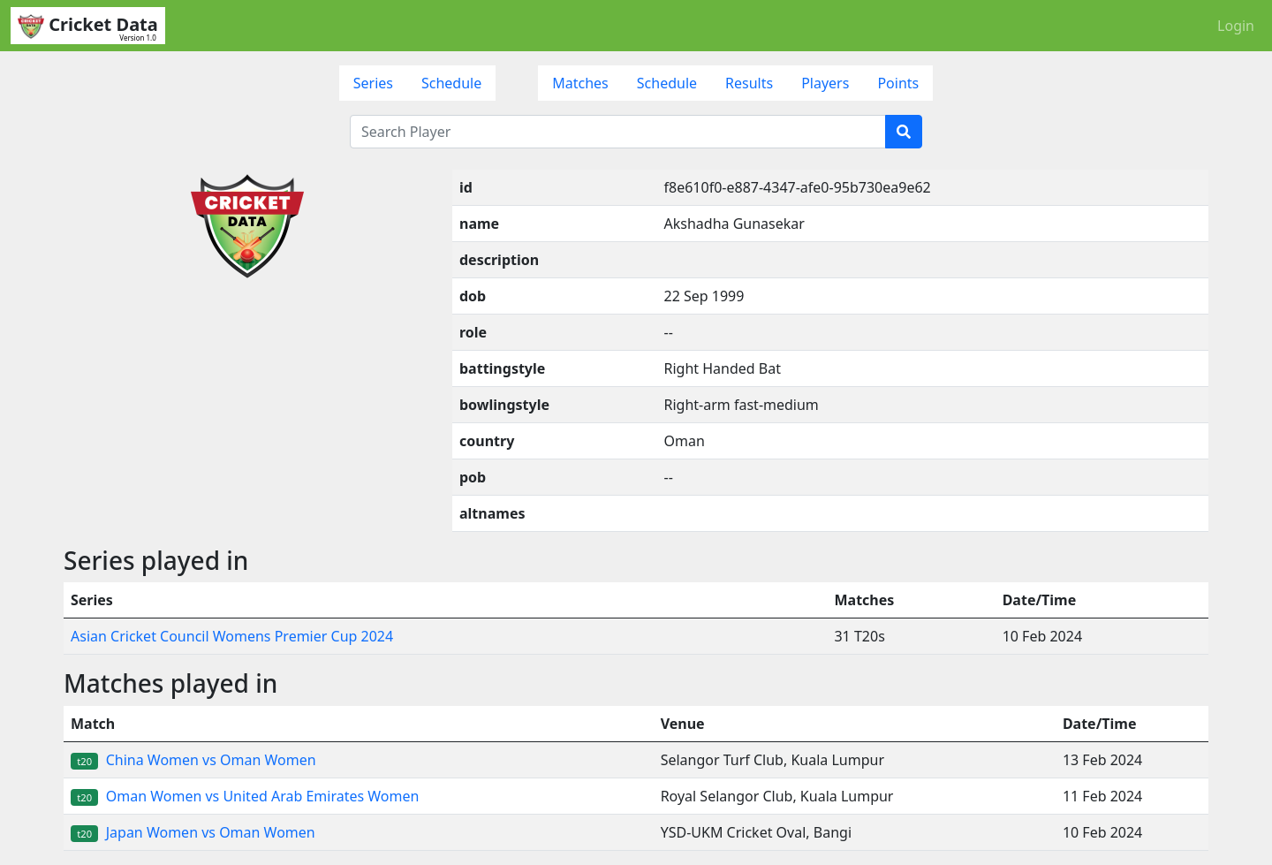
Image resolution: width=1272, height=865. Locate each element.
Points (898, 83)
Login (1235, 25)
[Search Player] (618, 131)
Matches (580, 83)
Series (373, 83)
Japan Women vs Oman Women (193, 832)
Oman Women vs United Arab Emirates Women (245, 796)
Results (749, 83)
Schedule (451, 83)
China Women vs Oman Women (193, 760)
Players (825, 83)
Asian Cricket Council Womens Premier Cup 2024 (232, 636)
